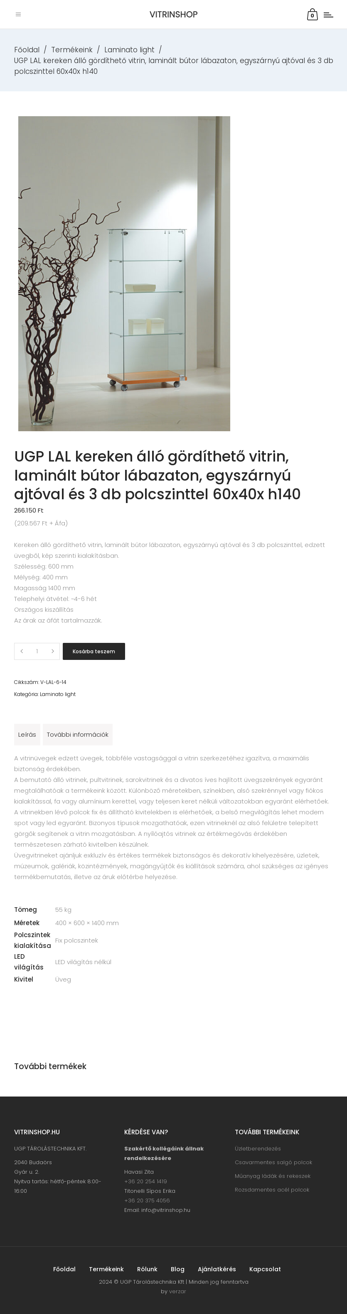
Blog (178, 1269)
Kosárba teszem (94, 651)
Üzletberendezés (258, 1149)
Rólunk (147, 1269)
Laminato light (129, 50)
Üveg (63, 979)
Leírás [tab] (27, 734)
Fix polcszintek (76, 940)
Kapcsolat (265, 1269)
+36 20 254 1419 (145, 1181)
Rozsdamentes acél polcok (272, 1190)
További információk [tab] (77, 734)
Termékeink (72, 50)
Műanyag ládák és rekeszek (272, 1176)
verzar (177, 1291)
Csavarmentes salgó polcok (273, 1162)
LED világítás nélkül (83, 961)
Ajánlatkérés (217, 1269)
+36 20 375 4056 (147, 1200)
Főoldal (26, 50)
